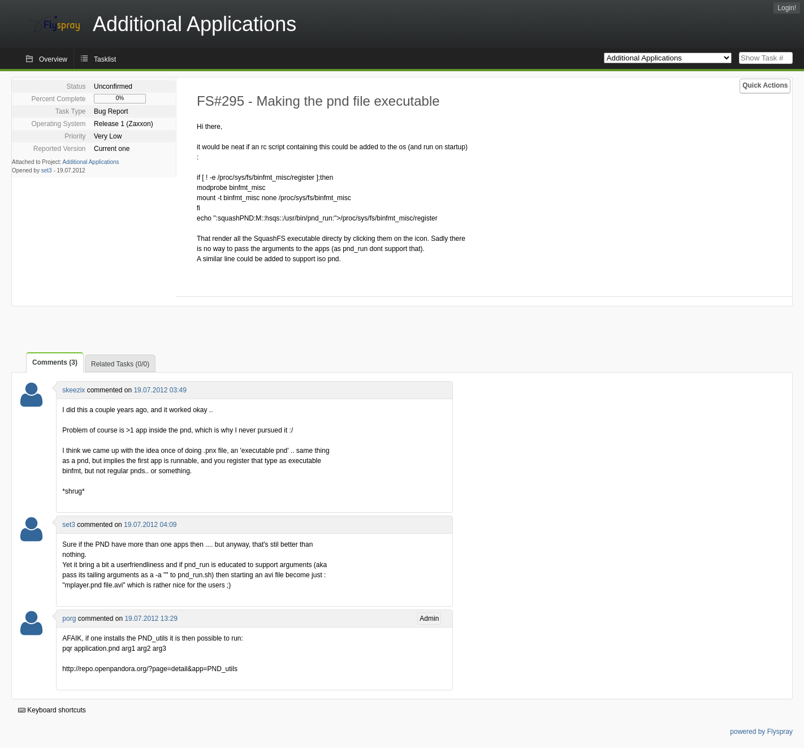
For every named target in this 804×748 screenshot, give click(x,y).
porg (69, 618)
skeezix (73, 390)
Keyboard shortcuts (52, 710)
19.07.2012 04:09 (150, 525)
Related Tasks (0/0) (120, 364)
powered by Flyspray (761, 732)
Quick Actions (765, 85)
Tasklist (105, 59)
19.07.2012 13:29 (150, 618)
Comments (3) (54, 362)
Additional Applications (91, 162)
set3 (46, 170)
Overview (53, 59)
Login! (786, 8)
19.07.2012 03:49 (159, 390)
